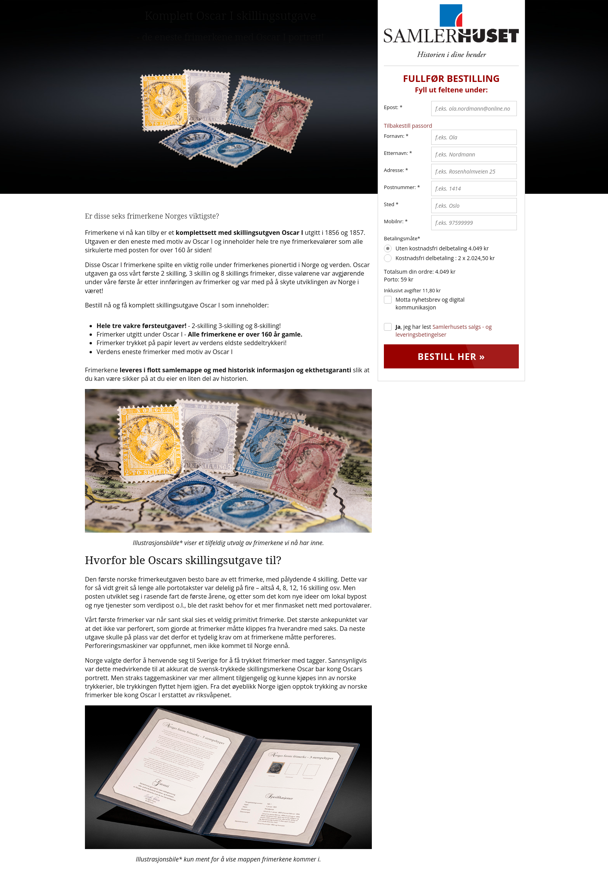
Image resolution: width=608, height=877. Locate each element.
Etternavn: (396, 152)
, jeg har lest (444, 330)
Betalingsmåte (401, 238)
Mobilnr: (394, 221)
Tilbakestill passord (408, 125)
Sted (389, 204)
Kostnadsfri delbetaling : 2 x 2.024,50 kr (445, 258)
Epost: (393, 107)
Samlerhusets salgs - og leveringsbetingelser (444, 330)
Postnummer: (400, 187)
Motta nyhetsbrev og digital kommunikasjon (430, 303)
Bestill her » (451, 356)
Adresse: (394, 170)
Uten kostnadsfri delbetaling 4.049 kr (442, 248)
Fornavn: (394, 135)
